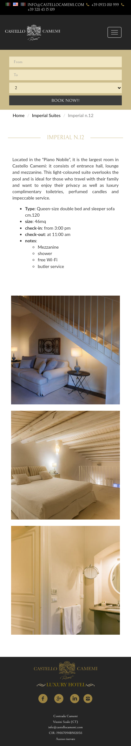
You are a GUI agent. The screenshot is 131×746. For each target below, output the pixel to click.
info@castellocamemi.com (56, 5)
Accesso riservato (65, 739)
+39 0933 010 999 (102, 5)
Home (18, 115)
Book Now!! (65, 100)
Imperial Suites (46, 115)
